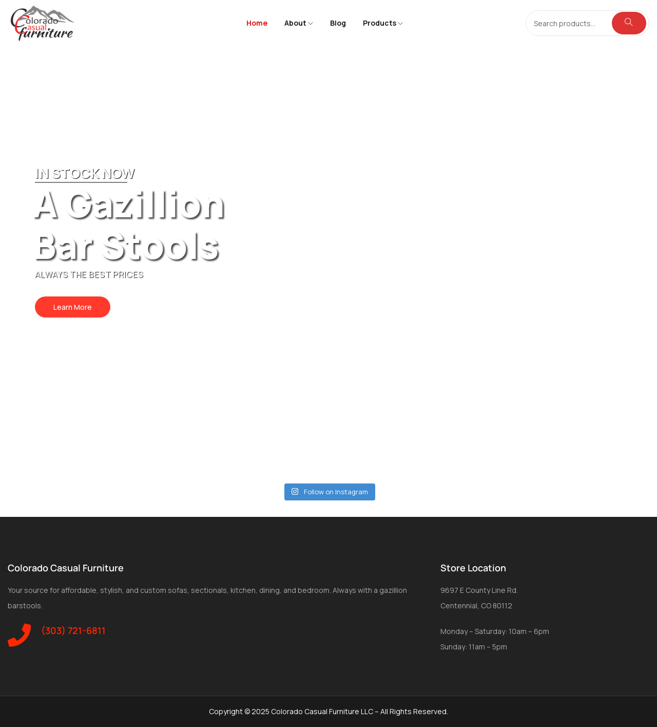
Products (383, 23)
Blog (338, 23)
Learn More (72, 307)
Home (256, 23)
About (298, 23)
